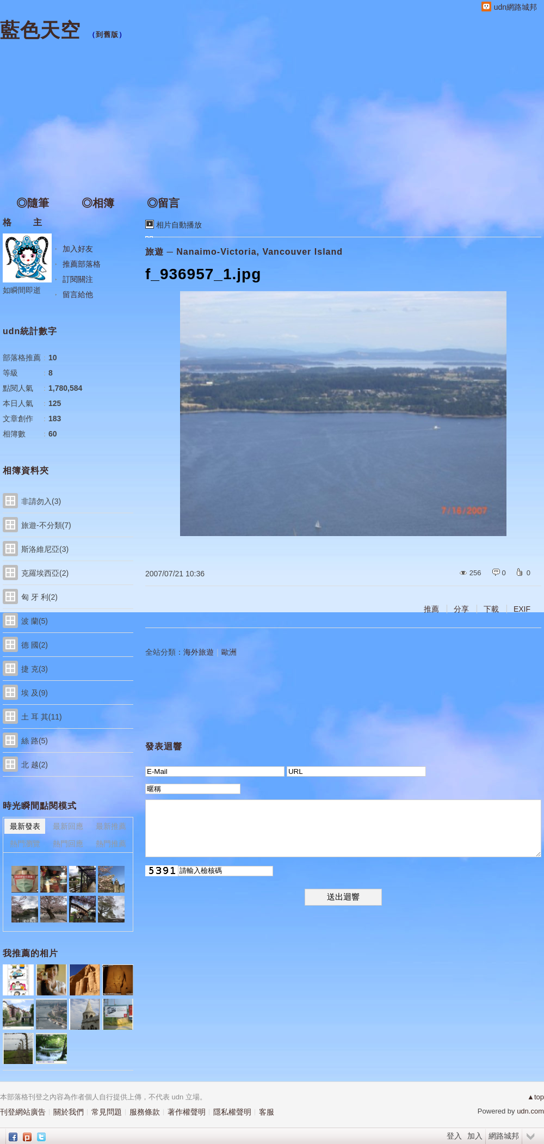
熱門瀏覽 (25, 843)
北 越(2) (34, 764)
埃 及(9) (34, 692)
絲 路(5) (34, 740)
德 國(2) (34, 645)
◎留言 (163, 203)
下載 (491, 609)
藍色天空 (40, 30)
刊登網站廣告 (23, 1112)
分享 (461, 609)
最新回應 (68, 826)
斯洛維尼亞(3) (45, 549)
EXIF (522, 609)
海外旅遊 (198, 652)
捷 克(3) (34, 669)
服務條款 (144, 1112)
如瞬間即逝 (22, 290)
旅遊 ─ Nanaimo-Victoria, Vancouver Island (244, 251)
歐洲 (229, 652)
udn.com (530, 1111)
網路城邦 (504, 1135)
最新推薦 (111, 826)
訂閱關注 (78, 279)
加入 (475, 1135)
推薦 (431, 609)
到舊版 (107, 34)
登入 (454, 1135)
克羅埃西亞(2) (45, 573)
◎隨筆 (32, 203)
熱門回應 (68, 843)
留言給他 (78, 294)
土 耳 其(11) (41, 716)
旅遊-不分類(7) (46, 525)
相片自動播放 (179, 224)
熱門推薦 (111, 843)
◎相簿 (98, 203)
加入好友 (78, 248)
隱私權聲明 (232, 1112)
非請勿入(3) (41, 501)
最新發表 (25, 826)
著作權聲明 (187, 1112)
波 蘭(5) (34, 621)
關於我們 (68, 1112)
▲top (535, 1097)
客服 (266, 1112)
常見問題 (106, 1112)
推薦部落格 (82, 264)
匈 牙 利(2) (39, 597)
